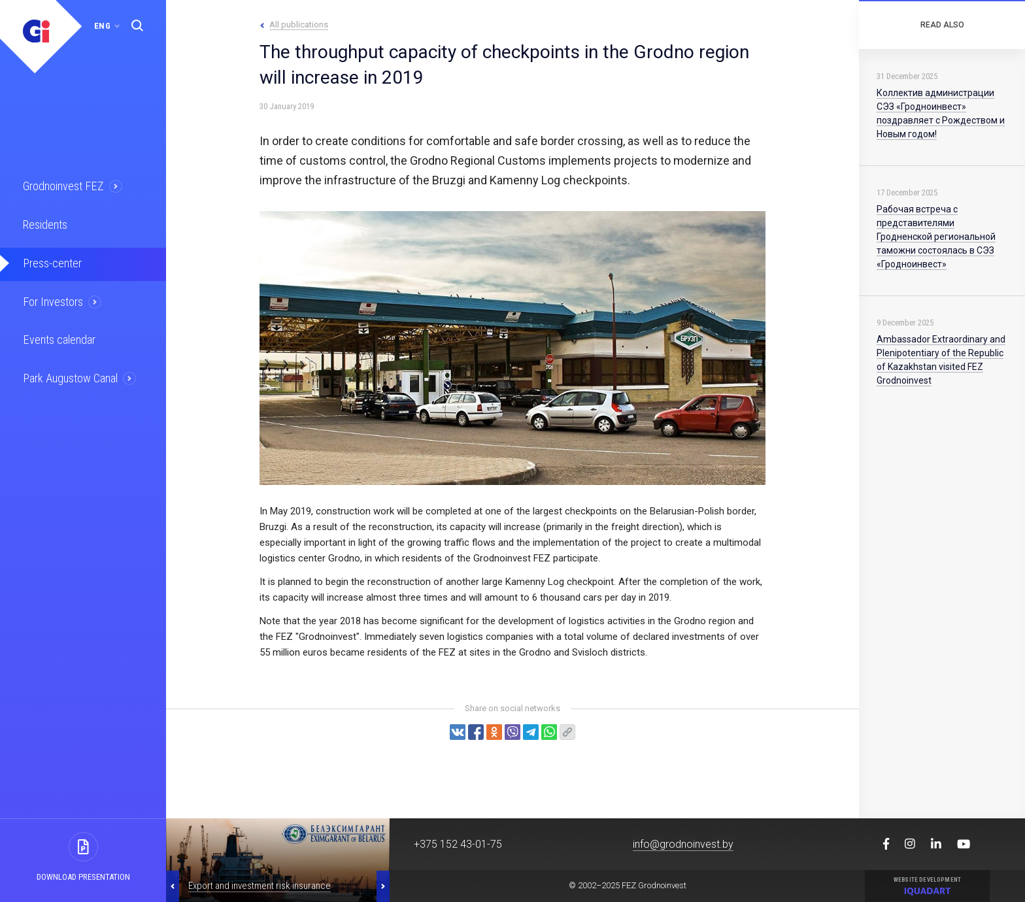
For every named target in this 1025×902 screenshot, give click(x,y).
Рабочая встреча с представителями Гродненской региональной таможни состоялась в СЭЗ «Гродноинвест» (936, 236)
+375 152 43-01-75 (458, 844)
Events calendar (57, 334)
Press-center (50, 260)
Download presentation (83, 877)
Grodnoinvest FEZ (61, 185)
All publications (298, 24)
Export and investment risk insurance (259, 886)
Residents (44, 222)
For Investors (52, 297)
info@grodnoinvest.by (683, 844)
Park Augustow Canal (68, 371)
